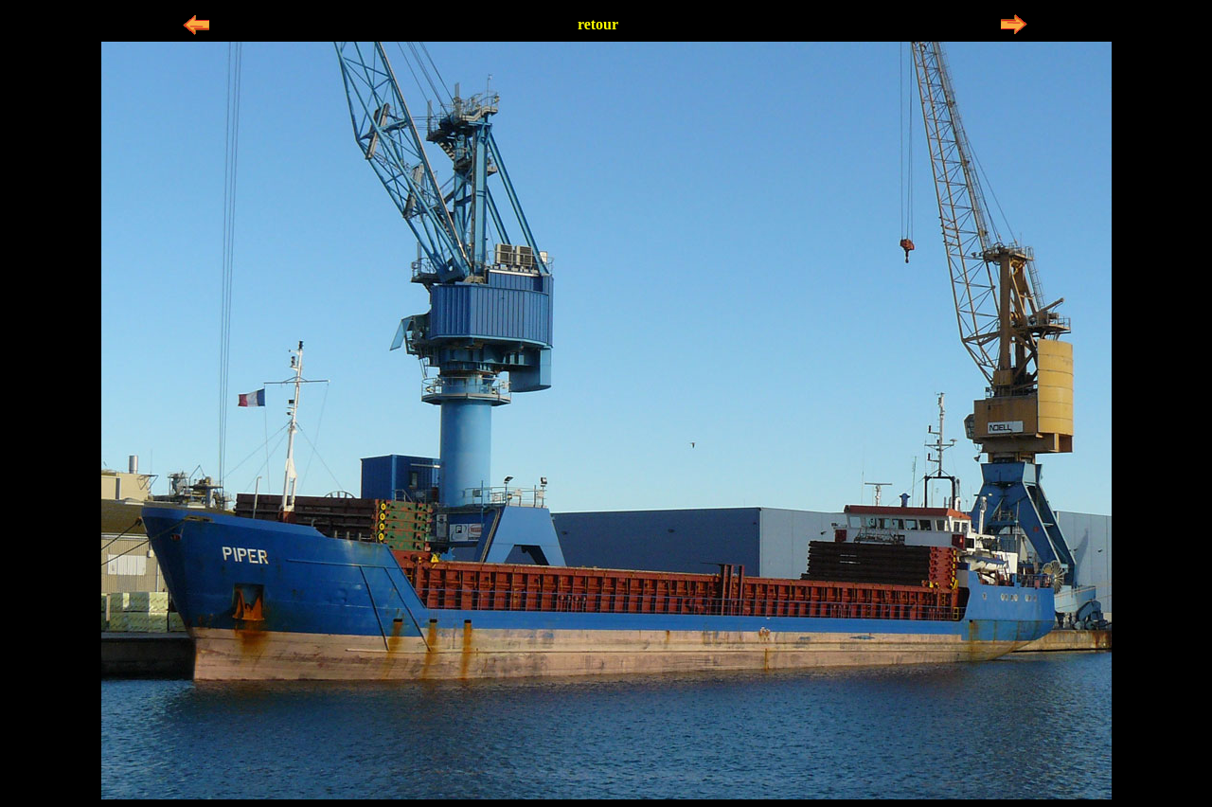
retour (598, 24)
